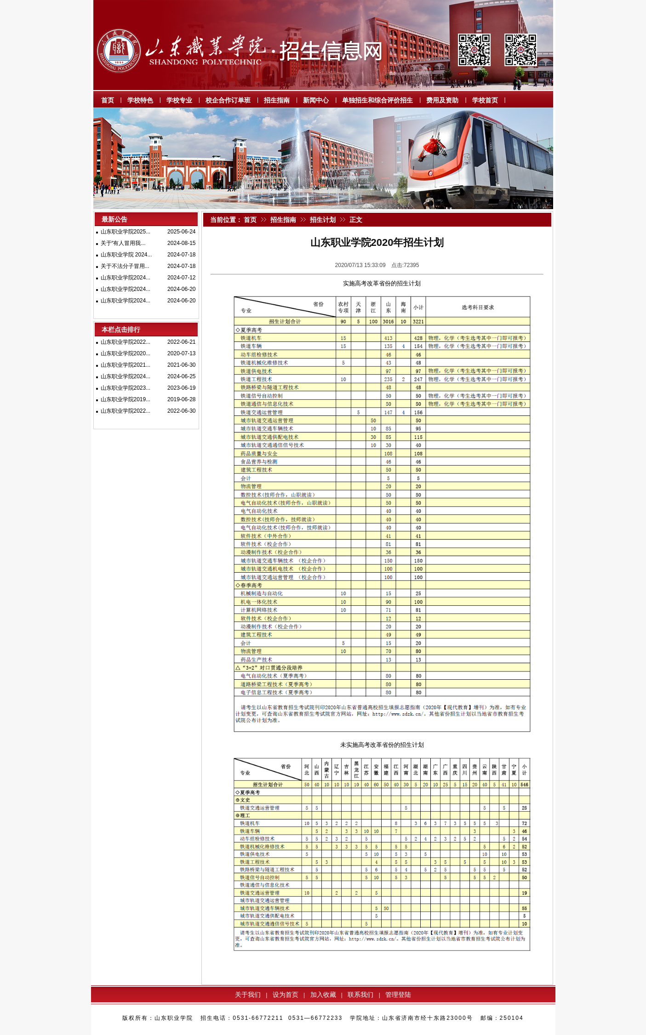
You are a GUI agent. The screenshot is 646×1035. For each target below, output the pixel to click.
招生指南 (277, 100)
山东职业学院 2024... (126, 254)
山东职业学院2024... (126, 277)
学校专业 (179, 100)
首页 (107, 100)
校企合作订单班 (228, 100)
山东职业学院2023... (126, 388)
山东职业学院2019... (126, 399)
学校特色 (140, 100)
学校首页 (485, 100)
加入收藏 (323, 994)
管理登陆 (398, 994)
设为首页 (285, 994)
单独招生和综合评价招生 (377, 100)
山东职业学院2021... (126, 365)
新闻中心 (316, 100)
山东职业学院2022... (126, 342)
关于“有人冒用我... (123, 243)
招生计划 (323, 219)
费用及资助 (442, 100)
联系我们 (360, 994)
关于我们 (248, 994)
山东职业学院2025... (126, 231)
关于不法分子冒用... (125, 266)
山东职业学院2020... (126, 353)
